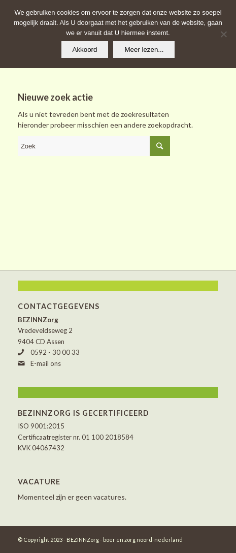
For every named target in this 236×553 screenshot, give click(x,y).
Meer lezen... (143, 49)
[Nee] (223, 34)
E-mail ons (45, 363)
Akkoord (85, 49)
